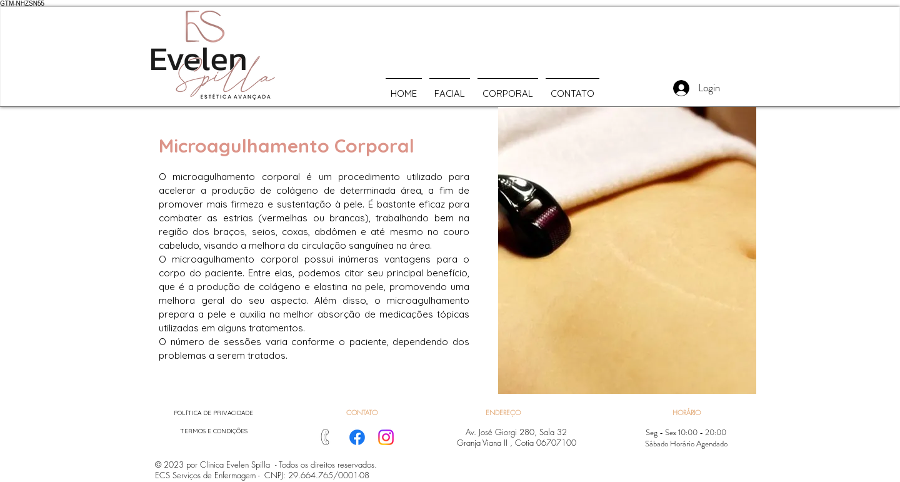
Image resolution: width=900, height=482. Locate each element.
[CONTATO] (362, 412)
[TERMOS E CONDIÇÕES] (213, 431)
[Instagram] (386, 437)
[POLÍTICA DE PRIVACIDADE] (213, 412)
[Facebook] (357, 437)
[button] (503, 412)
